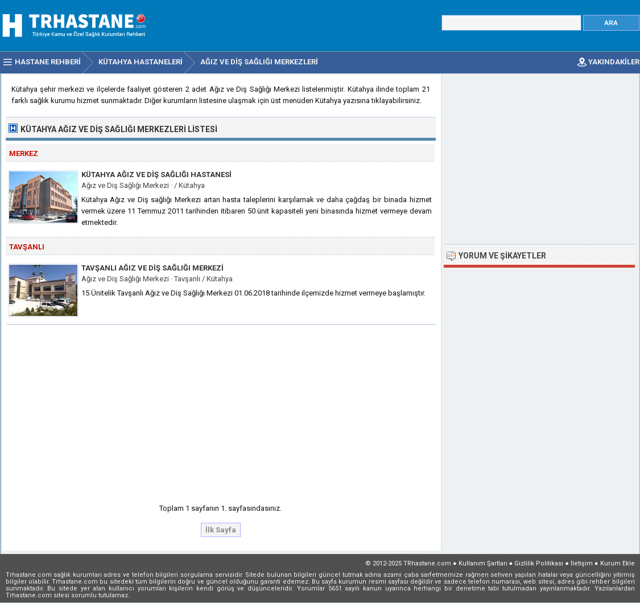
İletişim (582, 563)
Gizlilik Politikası (538, 563)
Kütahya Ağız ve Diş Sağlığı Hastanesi (156, 174)
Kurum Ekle (617, 563)
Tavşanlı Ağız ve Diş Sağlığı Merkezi (152, 268)
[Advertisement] (221, 410)
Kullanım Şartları (483, 563)
